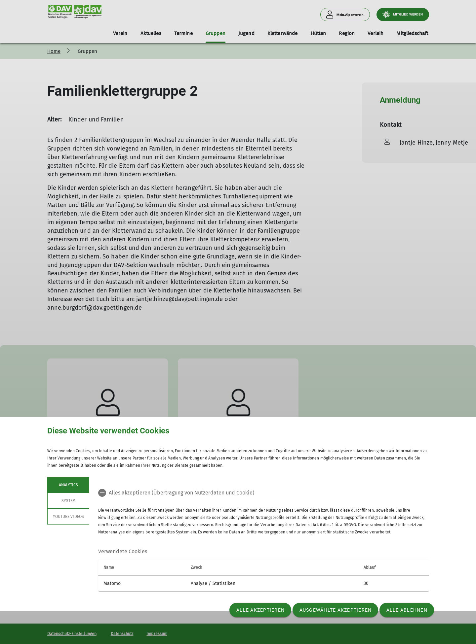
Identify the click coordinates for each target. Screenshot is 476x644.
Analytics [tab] (68, 485)
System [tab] (68, 500)
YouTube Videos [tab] (68, 516)
